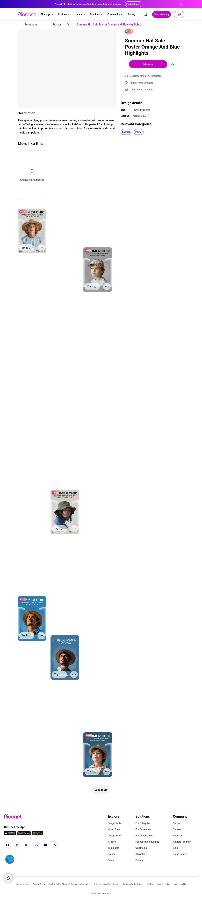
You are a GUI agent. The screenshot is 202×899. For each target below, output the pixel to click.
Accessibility (180, 884)
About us (177, 835)
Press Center (180, 854)
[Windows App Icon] (37, 834)
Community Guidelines (132, 884)
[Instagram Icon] (26, 845)
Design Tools (115, 835)
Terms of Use (22, 884)
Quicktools (141, 848)
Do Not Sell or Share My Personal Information (69, 884)
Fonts (111, 860)
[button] (47, 14)
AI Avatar (140, 854)
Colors (111, 854)
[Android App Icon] (24, 834)
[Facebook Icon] (7, 845)
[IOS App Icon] (10, 834)
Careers (177, 829)
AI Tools (112, 841)
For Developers (143, 829)
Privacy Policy (38, 884)
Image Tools (114, 823)
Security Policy (163, 884)
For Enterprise (142, 823)
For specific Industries (147, 841)
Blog (175, 848)
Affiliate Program (182, 841)
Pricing (139, 860)
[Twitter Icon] (17, 845)
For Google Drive (144, 835)
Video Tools (114, 829)
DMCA (150, 884)
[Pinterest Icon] (55, 845)
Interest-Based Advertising (106, 884)
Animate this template (141, 82)
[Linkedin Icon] (36, 845)
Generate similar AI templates (146, 76)
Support (177, 823)
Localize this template (141, 89)
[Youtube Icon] (45, 845)
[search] (145, 14)
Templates (113, 848)
